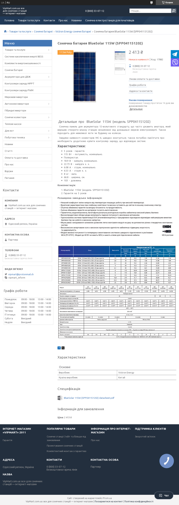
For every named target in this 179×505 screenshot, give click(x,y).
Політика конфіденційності (138, 501)
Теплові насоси (13, 124)
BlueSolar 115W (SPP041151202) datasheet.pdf (89, 398)
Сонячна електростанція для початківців (109, 20)
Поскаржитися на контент (109, 501)
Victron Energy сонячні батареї (73, 31)
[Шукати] (173, 11)
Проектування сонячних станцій (65, 445)
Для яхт (9, 130)
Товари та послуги (29, 20)
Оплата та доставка (16, 157)
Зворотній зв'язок (145, 436)
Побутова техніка (15, 137)
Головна (9, 20)
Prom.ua (107, 498)
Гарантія (7, 440)
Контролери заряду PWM (19, 90)
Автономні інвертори (17, 103)
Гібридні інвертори (15, 110)
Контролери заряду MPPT (19, 83)
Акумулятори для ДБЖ (18, 76)
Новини (9, 144)
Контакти (49, 20)
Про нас (63, 20)
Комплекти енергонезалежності (23, 63)
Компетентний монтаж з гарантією (66, 451)
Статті (8, 151)
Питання (9, 178)
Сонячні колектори (15, 117)
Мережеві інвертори (16, 97)
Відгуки (9, 171)
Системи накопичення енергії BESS (24, 56)
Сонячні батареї (43, 31)
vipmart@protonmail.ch (21, 274)
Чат (164, 495)
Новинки (76, 20)
